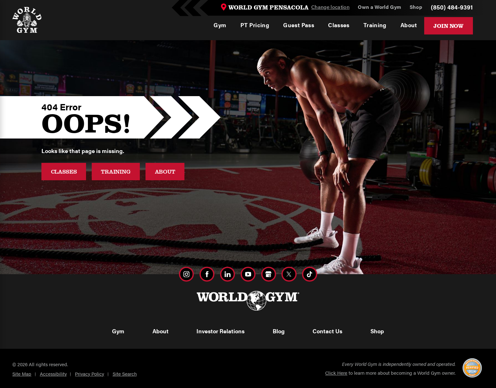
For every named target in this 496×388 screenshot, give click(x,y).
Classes (64, 171)
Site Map (21, 373)
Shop (377, 331)
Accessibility (53, 373)
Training (116, 171)
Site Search (125, 373)
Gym (118, 331)
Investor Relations (220, 331)
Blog (279, 331)
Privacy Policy (89, 373)
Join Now (448, 25)
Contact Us (327, 331)
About (165, 171)
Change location (330, 7)
